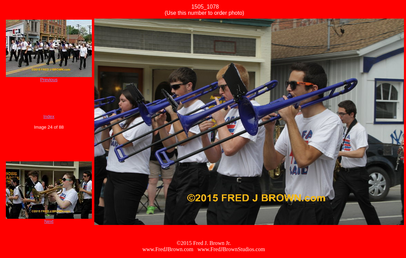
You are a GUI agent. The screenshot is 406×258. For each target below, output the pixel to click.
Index (48, 116)
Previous (49, 79)
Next (49, 221)
